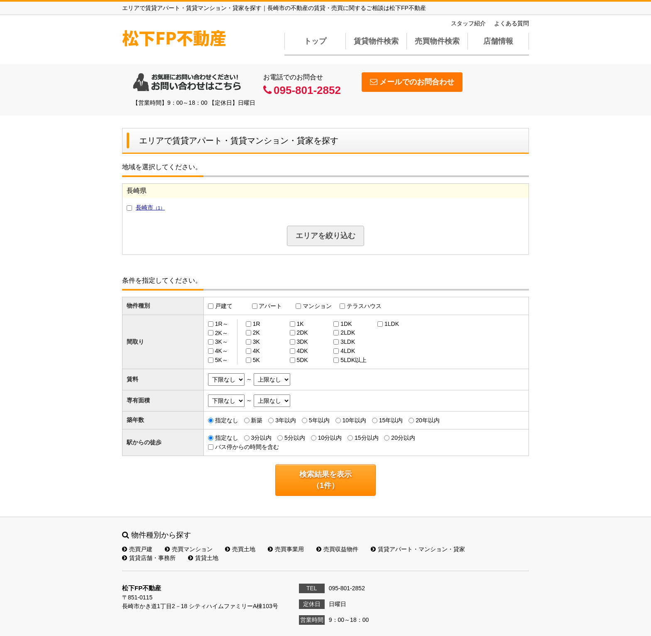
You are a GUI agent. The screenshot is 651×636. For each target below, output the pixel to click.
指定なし (226, 420)
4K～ (221, 351)
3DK (302, 341)
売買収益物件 (337, 549)
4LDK (347, 351)
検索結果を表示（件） (325, 480)
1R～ (221, 323)
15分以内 (367, 437)
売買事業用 (286, 549)
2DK (302, 332)
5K (256, 360)
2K (256, 332)
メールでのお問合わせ (412, 82)
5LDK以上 (353, 360)
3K (256, 341)
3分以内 (261, 437)
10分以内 (330, 437)
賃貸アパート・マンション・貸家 (418, 549)
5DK (302, 360)
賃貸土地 (203, 558)
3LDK (347, 341)
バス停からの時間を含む (247, 447)
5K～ (221, 360)
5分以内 (294, 437)
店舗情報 (498, 41)
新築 (256, 420)
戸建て (223, 306)
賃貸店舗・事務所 (149, 558)
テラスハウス (364, 306)
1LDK (391, 323)
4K (256, 351)
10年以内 (354, 420)
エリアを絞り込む (325, 236)
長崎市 (150, 207)
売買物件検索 (437, 41)
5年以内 (319, 420)
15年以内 (391, 420)
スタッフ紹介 (468, 23)
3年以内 (285, 420)
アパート (270, 306)
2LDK (347, 332)
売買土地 (240, 549)
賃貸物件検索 (376, 41)
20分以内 (403, 437)
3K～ (221, 341)
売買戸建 (137, 549)
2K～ (221, 332)
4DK (302, 351)
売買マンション (189, 549)
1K (299, 323)
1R (256, 323)
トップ (315, 41)
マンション (317, 306)
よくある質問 (511, 23)
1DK (346, 323)
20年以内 (428, 420)
